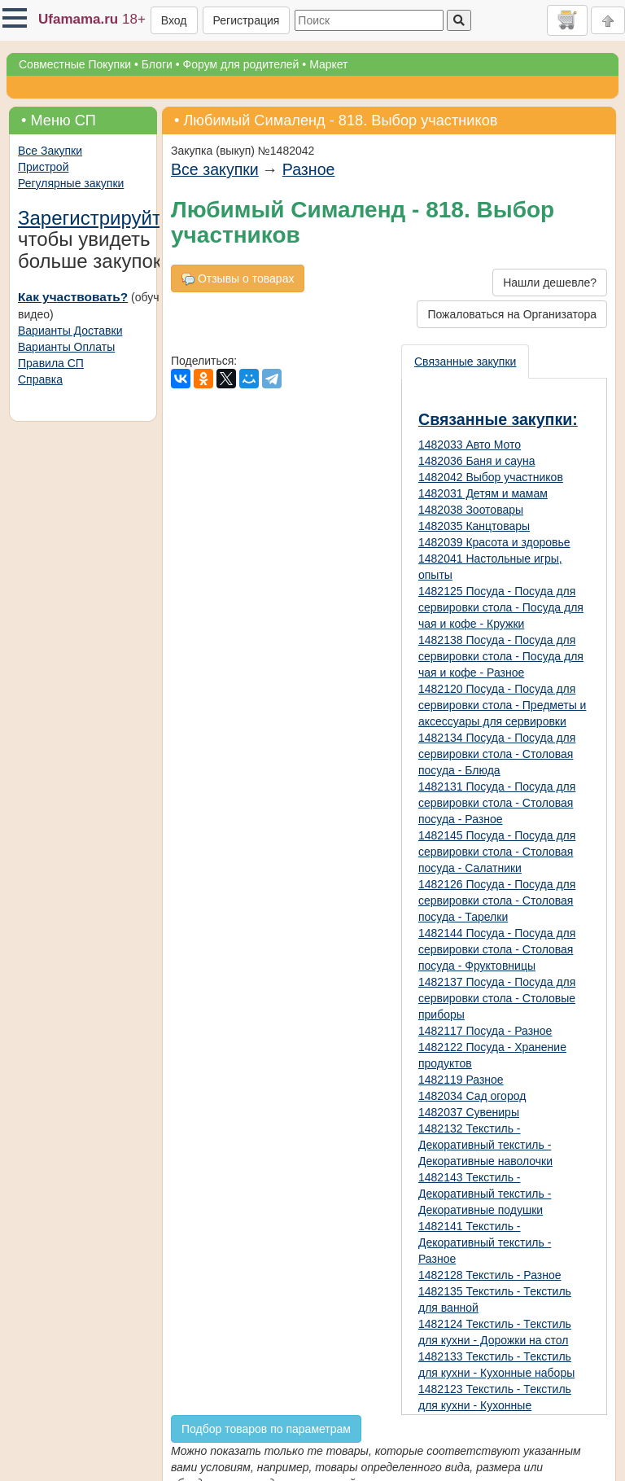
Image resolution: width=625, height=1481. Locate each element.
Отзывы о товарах (237, 279)
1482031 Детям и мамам (483, 493)
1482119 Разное (461, 1079)
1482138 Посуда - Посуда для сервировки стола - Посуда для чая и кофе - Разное (500, 656)
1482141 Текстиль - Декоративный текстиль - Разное (484, 1242)
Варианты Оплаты (66, 346)
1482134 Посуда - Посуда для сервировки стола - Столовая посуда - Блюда (496, 754)
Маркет (328, 64)
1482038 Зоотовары (470, 509)
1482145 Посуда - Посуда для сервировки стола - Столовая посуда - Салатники (496, 851)
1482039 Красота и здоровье (494, 542)
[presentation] (466, 361)
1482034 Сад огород (472, 1095)
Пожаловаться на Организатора (512, 314)
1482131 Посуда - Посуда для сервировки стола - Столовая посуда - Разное (496, 803)
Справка (40, 379)
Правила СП (51, 363)
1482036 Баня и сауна (476, 460)
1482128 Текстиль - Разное (490, 1275)
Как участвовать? (73, 297)
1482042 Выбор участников (490, 477)
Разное (308, 169)
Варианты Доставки (70, 330)
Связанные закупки (465, 361)
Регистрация (246, 20)
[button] (14, 18)
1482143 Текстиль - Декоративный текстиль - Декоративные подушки (484, 1193)
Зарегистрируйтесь (105, 218)
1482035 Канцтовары (474, 525)
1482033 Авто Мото (469, 444)
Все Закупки (50, 150)
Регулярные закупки (71, 183)
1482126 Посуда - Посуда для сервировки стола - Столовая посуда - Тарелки (496, 900)
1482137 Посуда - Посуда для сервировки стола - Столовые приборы (496, 998)
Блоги (157, 64)
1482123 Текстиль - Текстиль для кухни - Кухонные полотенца (494, 1405)
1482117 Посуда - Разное (485, 1030)
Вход (174, 20)
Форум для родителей (241, 64)
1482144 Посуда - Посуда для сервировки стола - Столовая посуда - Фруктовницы (496, 949)
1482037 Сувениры (468, 1112)
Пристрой (43, 166)
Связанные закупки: (498, 419)
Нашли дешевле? (550, 282)
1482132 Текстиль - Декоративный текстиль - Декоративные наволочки (485, 1145)
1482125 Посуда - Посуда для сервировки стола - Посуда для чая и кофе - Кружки (500, 607)
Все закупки (215, 169)
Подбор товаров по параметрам (266, 1428)
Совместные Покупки (75, 64)
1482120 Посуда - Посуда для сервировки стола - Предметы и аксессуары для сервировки (502, 705)
